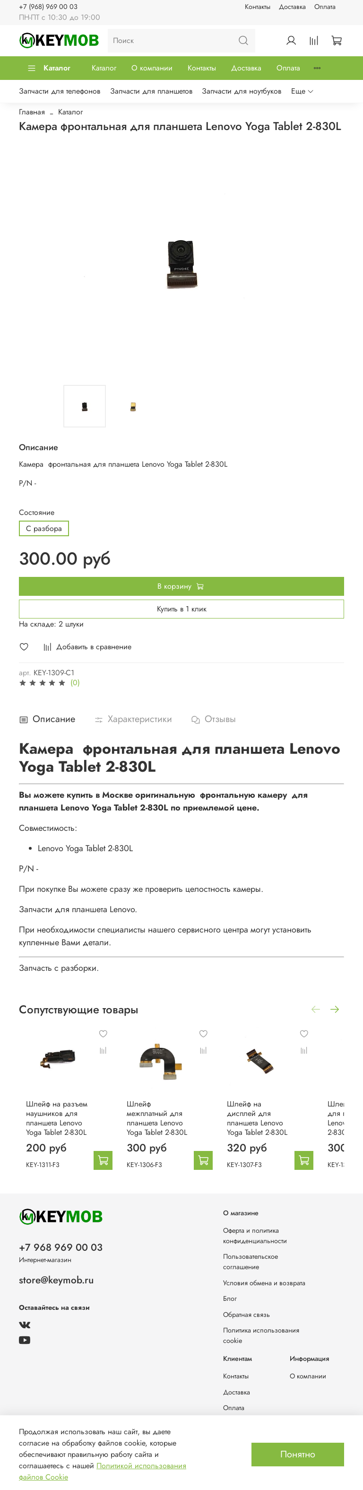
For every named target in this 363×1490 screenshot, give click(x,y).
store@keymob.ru (56, 1280)
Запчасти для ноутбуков (241, 91)
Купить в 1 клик (182, 608)
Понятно (297, 1454)
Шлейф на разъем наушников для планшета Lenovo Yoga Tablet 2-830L (66, 1121)
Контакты (257, 6)
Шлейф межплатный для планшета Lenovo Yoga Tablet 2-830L (160, 1116)
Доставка (292, 6)
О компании (152, 67)
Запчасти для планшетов (151, 91)
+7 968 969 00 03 (61, 1247)
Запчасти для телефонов (59, 91)
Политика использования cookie (261, 1335)
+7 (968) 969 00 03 (48, 6)
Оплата (325, 6)
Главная (32, 111)
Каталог (48, 67)
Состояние (36, 512)
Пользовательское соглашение (250, 1262)
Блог (230, 1298)
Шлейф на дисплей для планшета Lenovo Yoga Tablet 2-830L (254, 1116)
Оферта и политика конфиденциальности (255, 1236)
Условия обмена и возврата (264, 1283)
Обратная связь (246, 1314)
